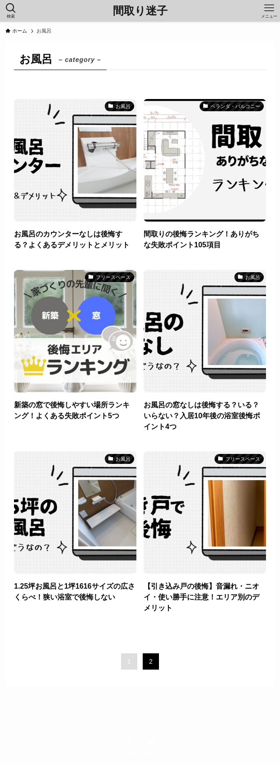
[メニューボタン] (269, 11)
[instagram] (129, 741)
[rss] (140, 741)
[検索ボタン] (11, 11)
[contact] (151, 741)
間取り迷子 (140, 10)
